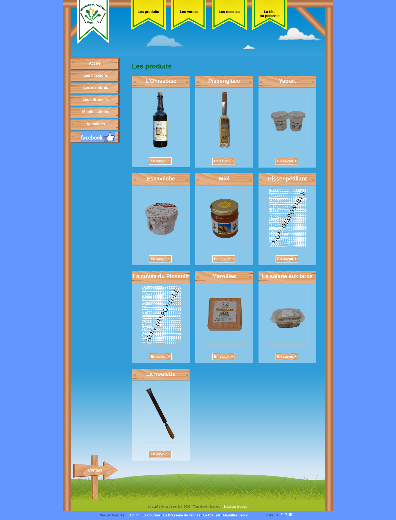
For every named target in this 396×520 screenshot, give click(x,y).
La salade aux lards (287, 276)
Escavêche (161, 179)
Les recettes (229, 12)
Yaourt (287, 81)
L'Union (133, 515)
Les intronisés (96, 99)
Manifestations (95, 112)
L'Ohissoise (161, 81)
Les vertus (189, 12)
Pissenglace (224, 81)
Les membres (95, 87)
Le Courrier (151, 515)
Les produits (148, 12)
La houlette (161, 374)
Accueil (96, 63)
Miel (224, 179)
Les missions (96, 75)
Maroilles (224, 276)
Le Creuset (211, 515)
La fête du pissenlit (269, 14)
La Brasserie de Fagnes (181, 515)
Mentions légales (235, 506)
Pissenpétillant (287, 179)
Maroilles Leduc (235, 515)
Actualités (96, 124)
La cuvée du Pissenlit (161, 276)
